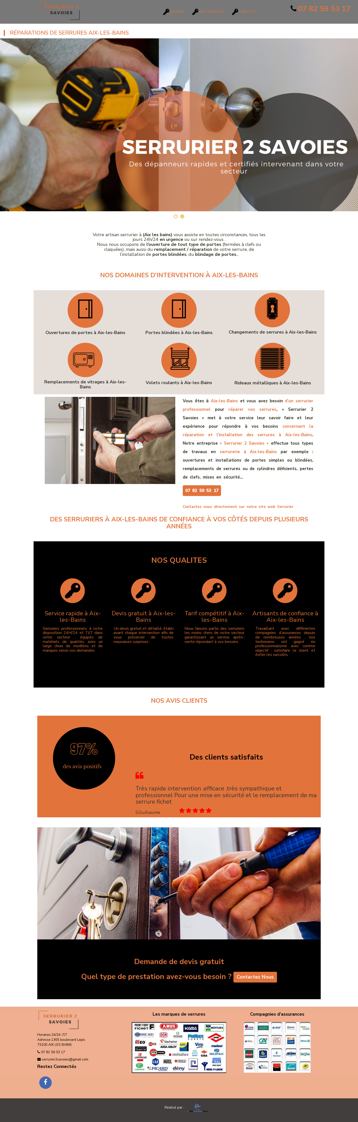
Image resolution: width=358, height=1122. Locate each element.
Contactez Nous (255, 977)
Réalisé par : (178, 1107)
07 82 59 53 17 (321, 9)
